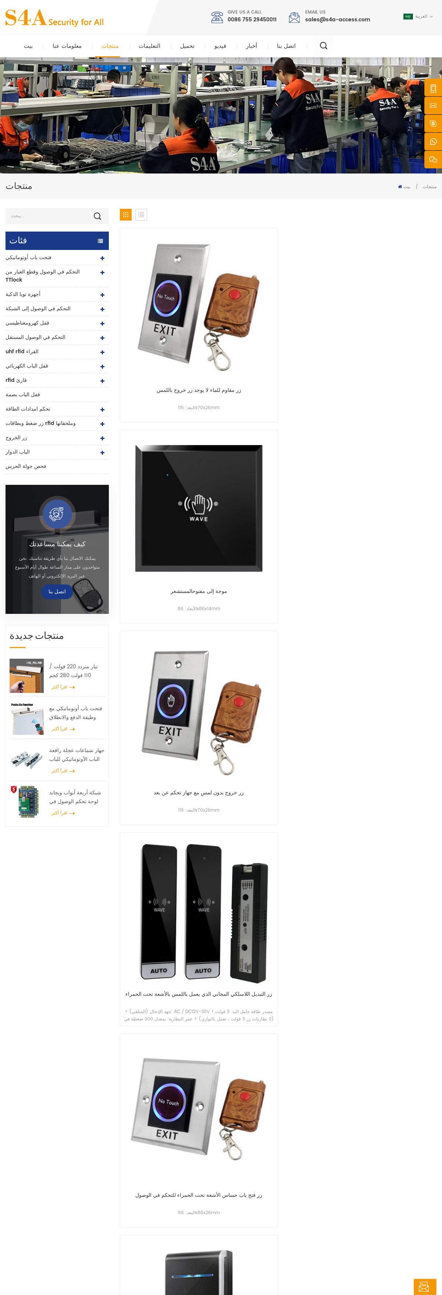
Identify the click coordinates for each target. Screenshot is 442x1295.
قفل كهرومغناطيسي (27, 323)
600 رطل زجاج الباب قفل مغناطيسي (171, 1182)
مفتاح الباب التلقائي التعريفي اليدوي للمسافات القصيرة (157, 545)
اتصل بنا (286, 46)
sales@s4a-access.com (337, 19)
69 (408, 712)
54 (321, 712)
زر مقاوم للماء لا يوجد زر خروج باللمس (156, 310)
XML (275, 1274)
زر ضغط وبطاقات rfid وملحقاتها (41, 423)
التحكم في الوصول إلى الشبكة (38, 308)
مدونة (241, 1205)
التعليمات (149, 46)
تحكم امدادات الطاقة (28, 409)
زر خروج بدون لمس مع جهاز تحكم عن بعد (318, 310)
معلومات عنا (67, 46)
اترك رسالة (410, 1287)
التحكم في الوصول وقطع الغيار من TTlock (43, 276)
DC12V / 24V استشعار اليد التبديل (238, 662)
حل (239, 1182)
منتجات (110, 46)
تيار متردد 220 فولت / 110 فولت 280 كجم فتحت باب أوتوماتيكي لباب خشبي (73, 671)
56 (357, 712)
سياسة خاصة (299, 1274)
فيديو (220, 46)
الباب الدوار (18, 452)
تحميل (187, 46)
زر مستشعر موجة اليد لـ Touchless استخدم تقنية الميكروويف (238, 545)
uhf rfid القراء (22, 351)
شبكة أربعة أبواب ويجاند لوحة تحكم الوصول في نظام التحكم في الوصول (75, 797)
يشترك (328, 1187)
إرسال (320, 1048)
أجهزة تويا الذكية (23, 294)
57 (375, 712)
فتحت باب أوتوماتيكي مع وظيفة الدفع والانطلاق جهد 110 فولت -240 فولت (75, 713)
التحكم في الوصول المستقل (35, 337)
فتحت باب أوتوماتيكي (28, 257)
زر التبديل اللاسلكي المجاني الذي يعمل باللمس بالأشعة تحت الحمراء (399, 310)
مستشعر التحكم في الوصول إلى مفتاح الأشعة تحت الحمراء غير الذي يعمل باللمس (399, 427)
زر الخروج (16, 437)
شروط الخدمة (249, 1229)
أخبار (251, 46)
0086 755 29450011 (252, 19)
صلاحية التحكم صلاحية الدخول (162, 1158)
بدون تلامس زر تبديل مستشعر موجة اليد (318, 662)
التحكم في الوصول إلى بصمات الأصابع (170, 1194)
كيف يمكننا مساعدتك (57, 544)
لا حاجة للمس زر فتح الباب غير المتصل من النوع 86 (157, 662)
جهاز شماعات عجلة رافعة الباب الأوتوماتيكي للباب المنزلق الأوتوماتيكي (76, 755)
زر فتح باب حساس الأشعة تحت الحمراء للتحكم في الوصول (157, 427)
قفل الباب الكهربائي (27, 366)
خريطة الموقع (248, 1217)
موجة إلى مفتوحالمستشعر (238, 306)
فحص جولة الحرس (26, 466)
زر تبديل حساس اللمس (399, 658)
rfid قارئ (16, 380)
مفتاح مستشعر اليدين (238, 423)
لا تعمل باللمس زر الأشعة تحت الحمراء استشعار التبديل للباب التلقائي (399, 545)
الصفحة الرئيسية (251, 1135)
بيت (28, 46)
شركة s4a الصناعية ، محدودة (43, 1129)
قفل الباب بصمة (23, 394)
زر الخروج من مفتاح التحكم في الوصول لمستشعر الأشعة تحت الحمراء (319, 545)
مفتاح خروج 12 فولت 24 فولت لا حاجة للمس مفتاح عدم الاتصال (319, 427)
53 (303, 712)
